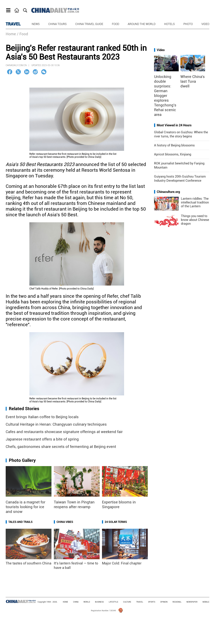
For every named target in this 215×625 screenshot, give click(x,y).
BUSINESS (99, 602)
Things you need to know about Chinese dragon (195, 219)
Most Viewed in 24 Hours (174, 125)
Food (115, 24)
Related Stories (24, 408)
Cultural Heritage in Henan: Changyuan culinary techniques (56, 424)
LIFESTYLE (113, 602)
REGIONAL (177, 602)
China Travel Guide (89, 24)
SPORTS (151, 602)
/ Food (22, 34)
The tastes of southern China (28, 563)
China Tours (57, 24)
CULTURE (127, 602)
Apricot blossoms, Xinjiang (172, 154)
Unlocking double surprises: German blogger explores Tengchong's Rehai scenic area (165, 95)
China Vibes (65, 521)
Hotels (169, 24)
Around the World (141, 24)
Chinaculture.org (168, 192)
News (36, 24)
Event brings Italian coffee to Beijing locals (42, 417)
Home (11, 34)
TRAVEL (13, 24)
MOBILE (206, 602)
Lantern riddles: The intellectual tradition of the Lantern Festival (195, 204)
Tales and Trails (20, 521)
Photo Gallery (22, 460)
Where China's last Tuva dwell (192, 81)
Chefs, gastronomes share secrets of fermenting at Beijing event (61, 446)
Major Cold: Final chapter (122, 563)
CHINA (76, 602)
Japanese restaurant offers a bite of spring (42, 439)
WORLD (87, 602)
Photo (188, 24)
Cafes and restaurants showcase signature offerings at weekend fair (64, 432)
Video (205, 24)
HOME (65, 602)
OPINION (163, 602)
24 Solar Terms (116, 521)
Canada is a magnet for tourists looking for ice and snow (25, 507)
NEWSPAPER (191, 602)
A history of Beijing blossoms (174, 145)
